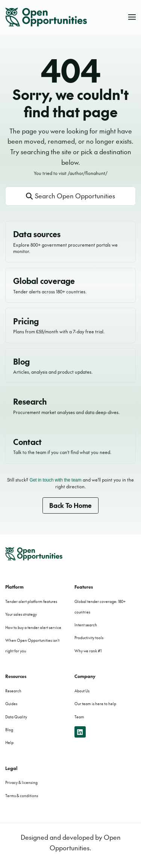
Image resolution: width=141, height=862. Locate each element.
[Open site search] (70, 196)
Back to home (70, 505)
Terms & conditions (21, 795)
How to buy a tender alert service (33, 627)
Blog (9, 729)
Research (13, 690)
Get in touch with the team (55, 480)
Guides (11, 703)
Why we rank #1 (88, 650)
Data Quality (16, 716)
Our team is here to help (95, 703)
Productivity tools (88, 637)
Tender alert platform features (31, 601)
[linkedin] (80, 732)
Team (79, 716)
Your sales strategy (21, 614)
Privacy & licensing (21, 782)
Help (9, 742)
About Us (81, 690)
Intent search (85, 624)
